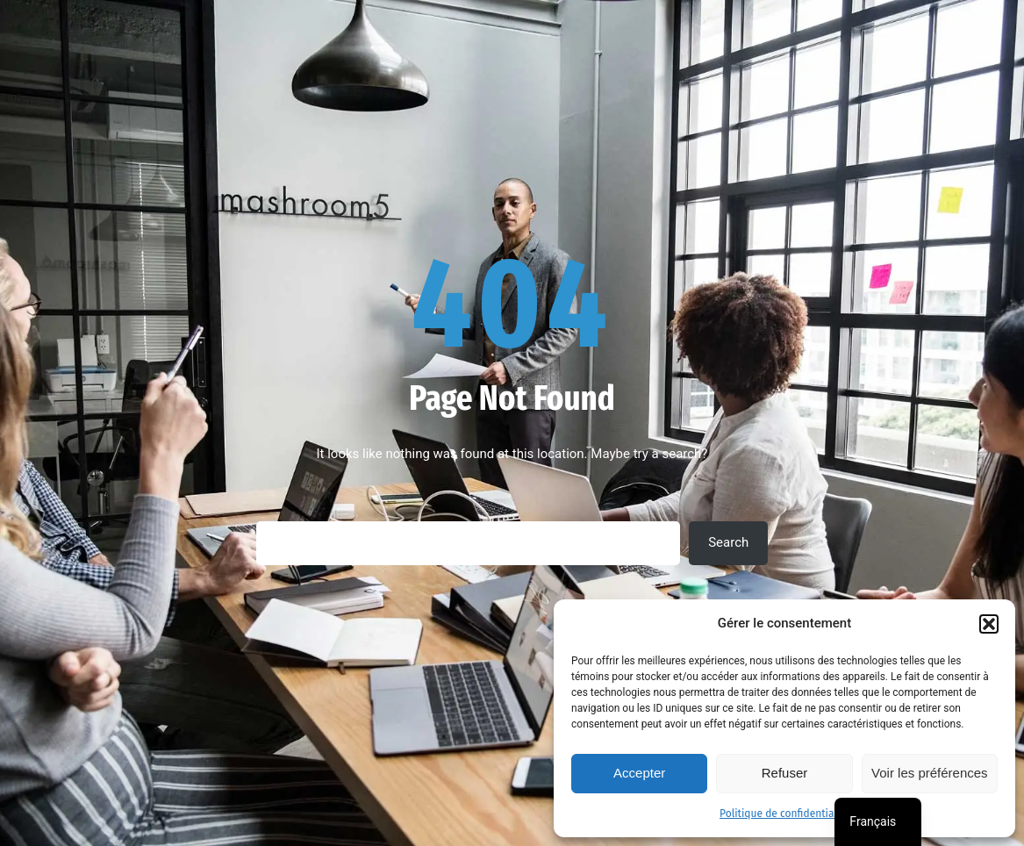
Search (728, 542)
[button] (989, 624)
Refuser (785, 772)
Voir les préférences (929, 772)
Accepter (639, 772)
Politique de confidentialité (784, 813)
